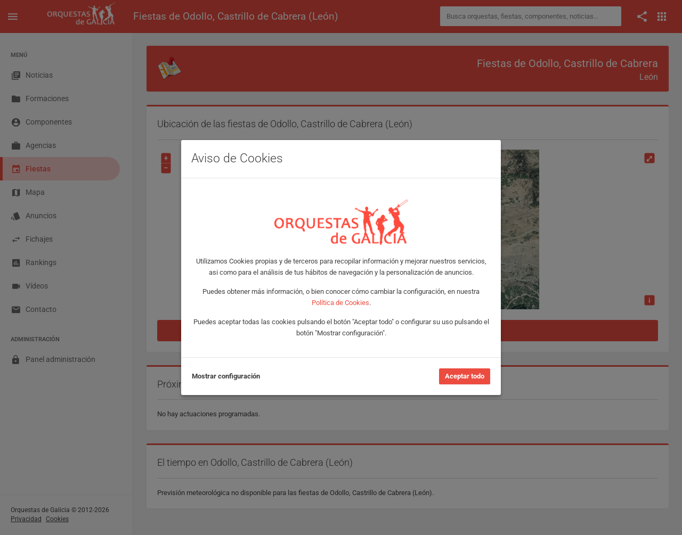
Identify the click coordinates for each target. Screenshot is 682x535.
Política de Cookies (340, 303)
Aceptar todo (464, 376)
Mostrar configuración (226, 376)
